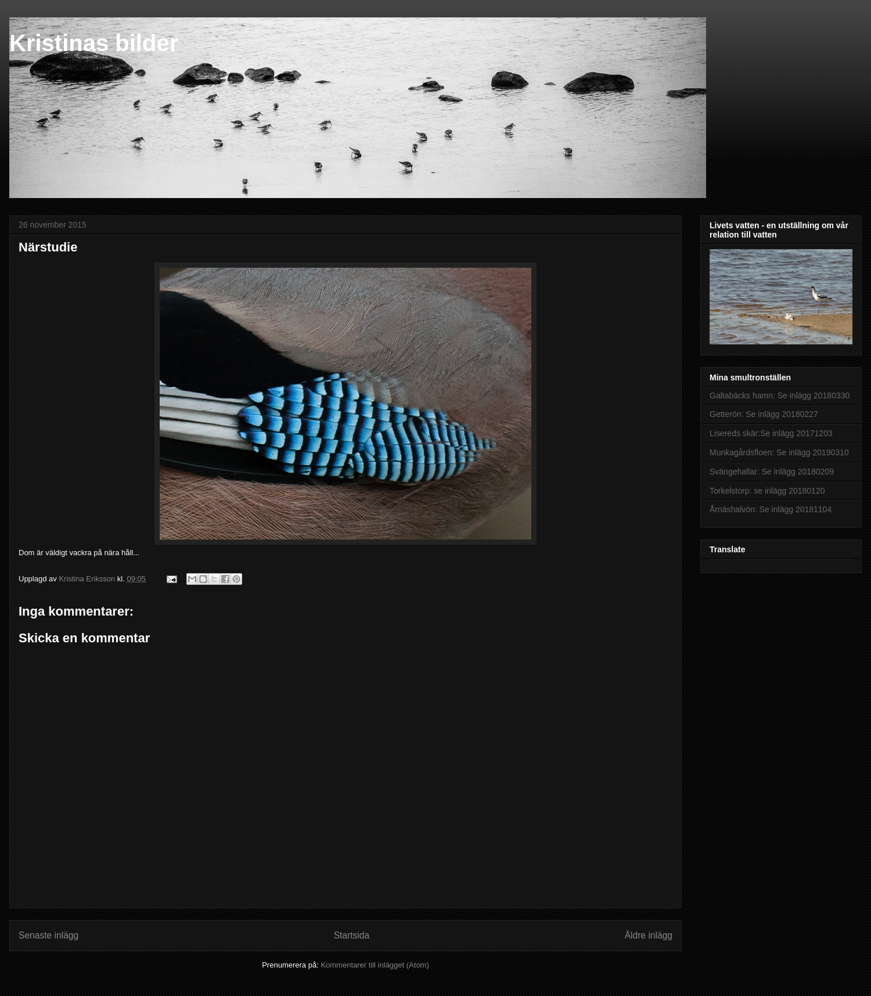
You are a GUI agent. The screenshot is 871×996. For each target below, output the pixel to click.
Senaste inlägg (48, 935)
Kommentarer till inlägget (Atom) (375, 965)
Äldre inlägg (648, 935)
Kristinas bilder (93, 43)
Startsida (352, 935)
